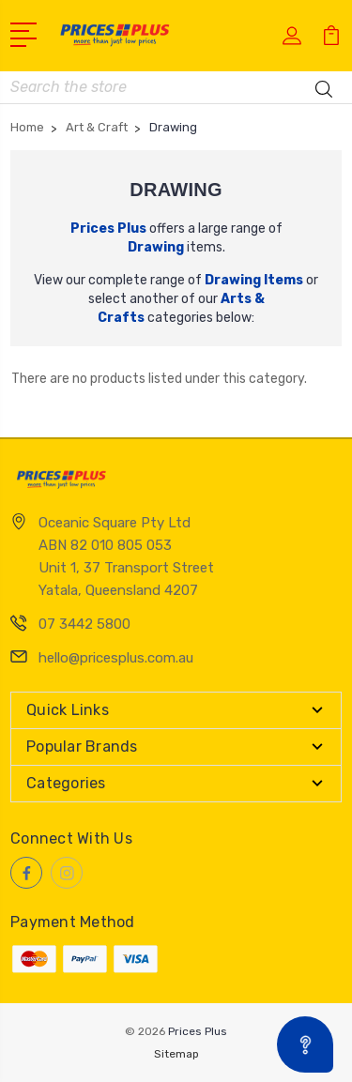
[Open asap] (305, 1044)
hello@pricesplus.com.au (115, 657)
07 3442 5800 (84, 624)
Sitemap (176, 1053)
